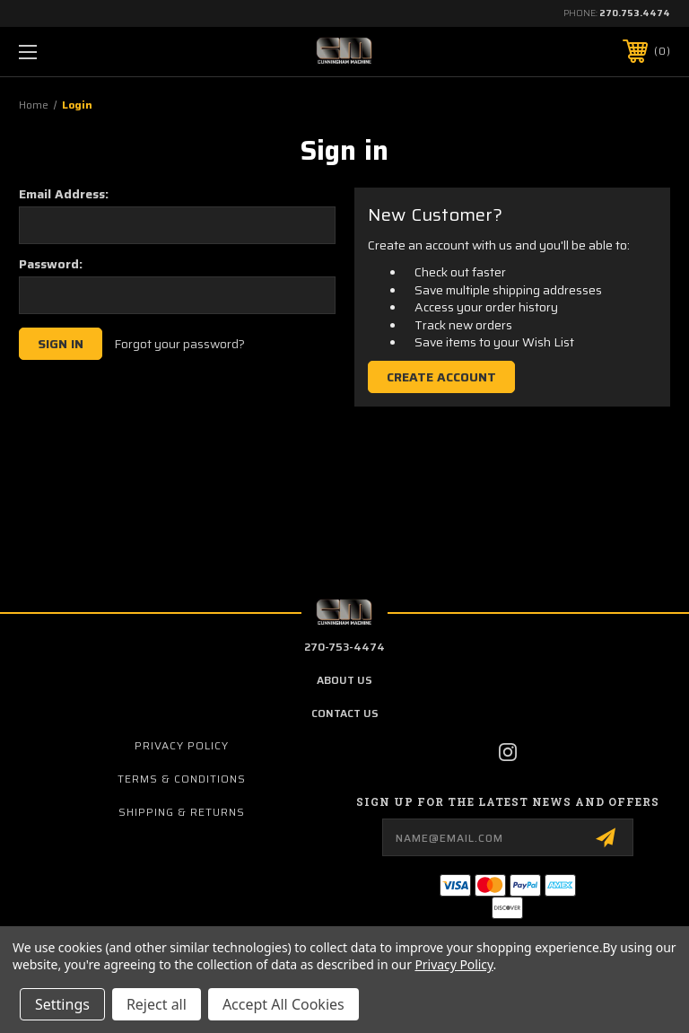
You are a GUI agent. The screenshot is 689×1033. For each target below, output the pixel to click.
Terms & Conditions (182, 778)
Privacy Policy (182, 745)
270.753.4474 (634, 13)
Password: (51, 264)
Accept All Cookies (283, 1004)
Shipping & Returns (181, 811)
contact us (345, 713)
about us (344, 679)
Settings (62, 1004)
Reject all (156, 1004)
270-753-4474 (344, 646)
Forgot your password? (179, 345)
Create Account (441, 377)
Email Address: (64, 194)
